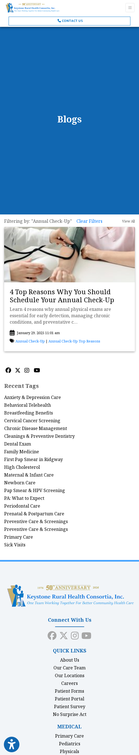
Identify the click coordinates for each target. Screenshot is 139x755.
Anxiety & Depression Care (32, 397)
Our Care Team (69, 668)
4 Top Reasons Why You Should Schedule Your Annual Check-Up (62, 295)
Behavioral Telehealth (27, 405)
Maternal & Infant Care (29, 475)
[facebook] (52, 634)
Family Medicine (21, 452)
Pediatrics (69, 744)
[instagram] (75, 634)
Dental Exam (17, 444)
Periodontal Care (22, 506)
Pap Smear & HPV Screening (34, 490)
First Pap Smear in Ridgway (33, 459)
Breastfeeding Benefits (28, 413)
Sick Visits (14, 545)
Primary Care (18, 537)
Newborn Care (19, 483)
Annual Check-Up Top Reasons (74, 341)
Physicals (69, 751)
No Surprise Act (69, 714)
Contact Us (70, 21)
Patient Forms (69, 691)
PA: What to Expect (24, 498)
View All (128, 221)
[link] (69, 296)
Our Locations (69, 675)
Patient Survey (69, 706)
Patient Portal (69, 699)
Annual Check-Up (30, 341)
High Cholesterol (22, 467)
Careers (69, 683)
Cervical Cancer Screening (32, 421)
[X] (18, 370)
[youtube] (86, 634)
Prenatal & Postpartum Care (34, 514)
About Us (69, 660)
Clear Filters (89, 221)
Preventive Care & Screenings (36, 521)
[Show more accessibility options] (11, 744)
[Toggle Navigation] (130, 7)
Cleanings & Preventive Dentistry (39, 436)
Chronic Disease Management (35, 428)
